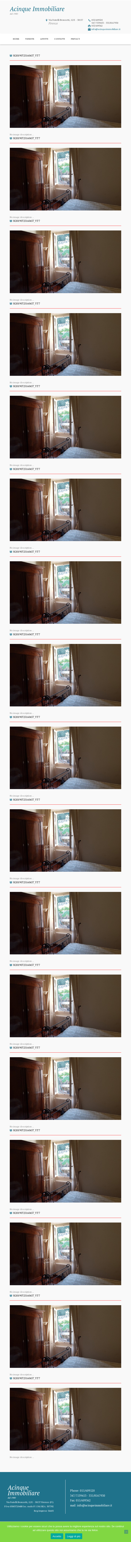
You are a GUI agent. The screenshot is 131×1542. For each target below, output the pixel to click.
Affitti (44, 38)
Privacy (75, 38)
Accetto (57, 1536)
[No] (126, 1532)
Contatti (59, 38)
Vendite (29, 38)
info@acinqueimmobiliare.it (105, 29)
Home (16, 38)
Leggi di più (73, 1536)
